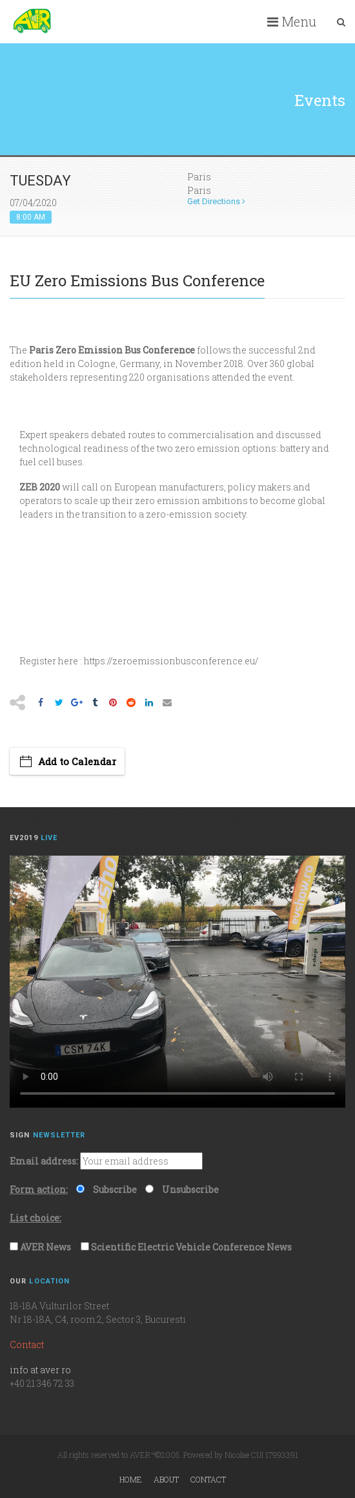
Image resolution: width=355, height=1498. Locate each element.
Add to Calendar (77, 761)
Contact (208, 1479)
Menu (291, 21)
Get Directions (216, 201)
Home (130, 1479)
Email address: (44, 1161)
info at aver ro (40, 1370)
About (166, 1479)
